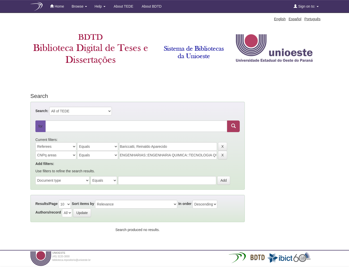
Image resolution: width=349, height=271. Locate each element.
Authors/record (48, 212)
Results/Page (46, 204)
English (280, 19)
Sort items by (83, 204)
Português (312, 19)
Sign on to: (306, 6)
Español (295, 19)
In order (184, 204)
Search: (41, 111)
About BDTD (151, 6)
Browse (79, 6)
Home (57, 6)
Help (100, 6)
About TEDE (123, 6)
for (40, 126)
